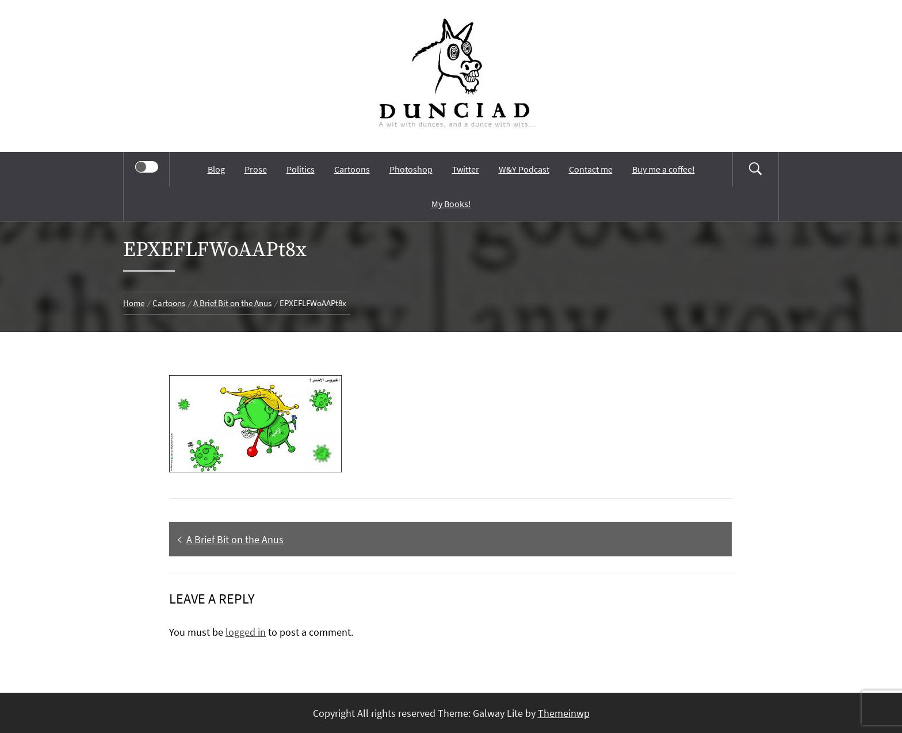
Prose (255, 169)
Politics (300, 169)
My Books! (451, 203)
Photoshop (411, 169)
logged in (246, 632)
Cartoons (352, 169)
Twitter (465, 169)
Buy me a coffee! (663, 169)
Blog (216, 169)
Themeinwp (564, 713)
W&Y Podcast (524, 169)
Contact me (591, 169)
